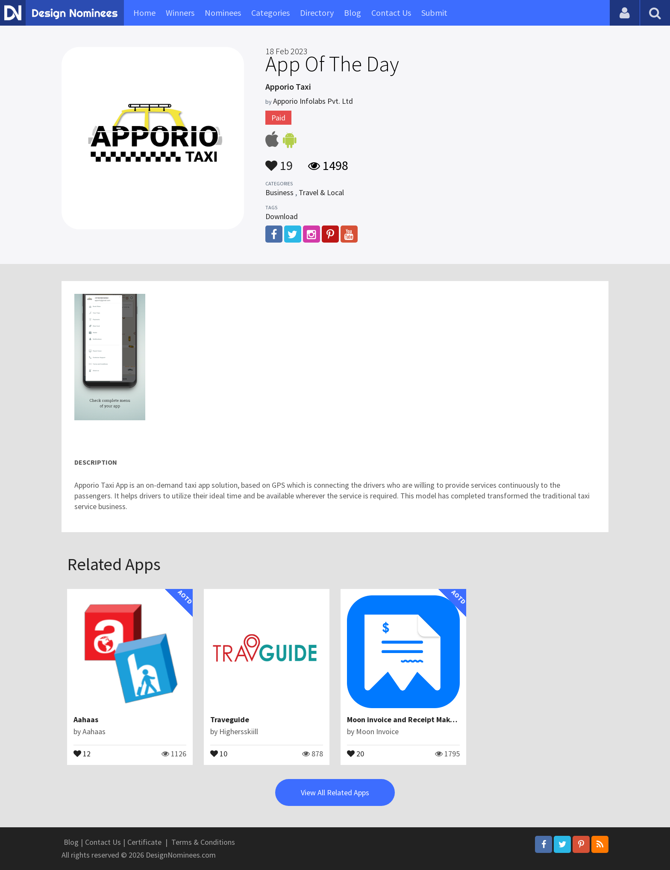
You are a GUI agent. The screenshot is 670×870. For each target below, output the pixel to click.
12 (82, 753)
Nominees (223, 12)
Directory (317, 12)
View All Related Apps (335, 792)
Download (281, 216)
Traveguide (229, 719)
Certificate (144, 842)
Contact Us (391, 12)
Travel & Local (321, 192)
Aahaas (85, 719)
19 (279, 161)
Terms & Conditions (203, 842)
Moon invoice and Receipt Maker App (409, 719)
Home (144, 12)
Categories (270, 12)
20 (355, 753)
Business (279, 192)
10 (218, 753)
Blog (352, 12)
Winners (180, 12)
